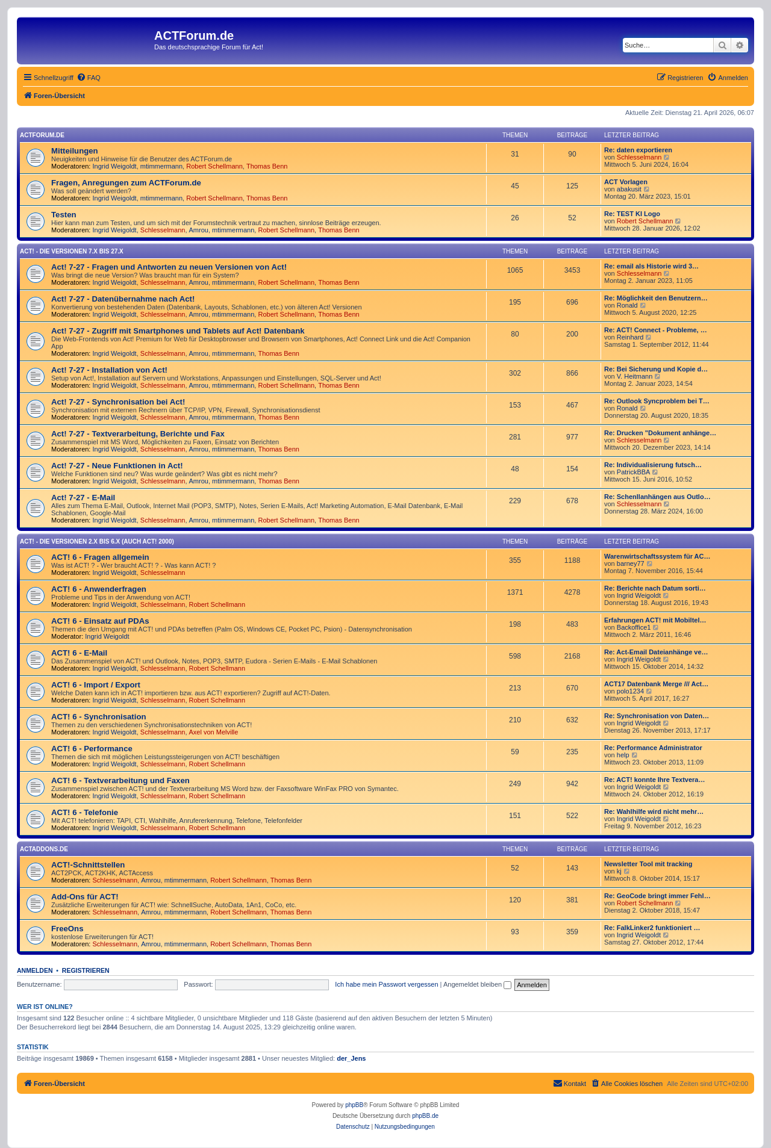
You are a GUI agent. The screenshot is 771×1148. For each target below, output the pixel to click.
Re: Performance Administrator (653, 747)
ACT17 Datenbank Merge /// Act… (656, 683)
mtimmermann (161, 166)
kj (619, 871)
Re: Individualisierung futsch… (653, 464)
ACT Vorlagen (626, 181)
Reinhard (630, 337)
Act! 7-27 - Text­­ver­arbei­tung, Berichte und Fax (138, 433)
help (623, 755)
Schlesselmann (639, 157)
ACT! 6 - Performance (92, 748)
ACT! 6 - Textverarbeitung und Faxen (120, 780)
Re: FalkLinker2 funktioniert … (652, 927)
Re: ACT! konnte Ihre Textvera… (654, 779)
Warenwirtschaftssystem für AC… (657, 556)
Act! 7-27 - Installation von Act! (109, 369)
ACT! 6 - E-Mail (79, 652)
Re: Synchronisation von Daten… (656, 715)
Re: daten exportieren (638, 150)
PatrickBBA (634, 472)
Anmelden (35, 970)
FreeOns (67, 928)
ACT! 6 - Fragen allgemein (100, 557)
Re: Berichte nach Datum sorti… (655, 588)
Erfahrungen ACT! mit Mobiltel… (655, 620)
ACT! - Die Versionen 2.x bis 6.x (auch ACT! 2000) (97, 541)
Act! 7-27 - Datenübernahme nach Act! (123, 298)
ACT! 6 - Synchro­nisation (98, 716)
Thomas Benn (266, 166)
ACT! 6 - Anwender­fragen (98, 589)
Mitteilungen (74, 150)
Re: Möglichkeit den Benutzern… (656, 298)
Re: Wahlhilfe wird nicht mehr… (654, 811)
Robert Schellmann (214, 166)
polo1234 (630, 691)
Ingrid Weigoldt (115, 166)
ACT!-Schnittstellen (88, 864)
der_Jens (351, 1058)
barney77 (631, 563)
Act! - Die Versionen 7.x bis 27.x (71, 251)
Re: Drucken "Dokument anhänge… (660, 432)
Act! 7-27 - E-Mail (83, 497)
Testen (63, 214)
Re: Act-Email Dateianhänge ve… (656, 652)
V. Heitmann (635, 376)
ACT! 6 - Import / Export (95, 684)
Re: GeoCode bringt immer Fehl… (657, 895)
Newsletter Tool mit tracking (648, 863)
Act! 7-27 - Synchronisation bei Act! (118, 401)
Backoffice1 (634, 627)
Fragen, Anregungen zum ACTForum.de (126, 182)
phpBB (354, 1105)
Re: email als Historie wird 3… (651, 266)
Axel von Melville (214, 732)
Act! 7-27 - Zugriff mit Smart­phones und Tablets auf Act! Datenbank (178, 330)
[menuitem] (88, 77)
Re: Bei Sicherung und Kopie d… (656, 369)
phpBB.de (425, 1115)
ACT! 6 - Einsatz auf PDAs (100, 620)
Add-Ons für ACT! (85, 896)
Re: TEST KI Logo (632, 213)
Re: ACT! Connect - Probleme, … (655, 330)
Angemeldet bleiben (477, 984)
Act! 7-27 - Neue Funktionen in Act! (117, 465)
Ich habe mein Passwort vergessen (386, 984)
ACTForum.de (42, 135)
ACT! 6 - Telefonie (84, 812)
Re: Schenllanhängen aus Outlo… (657, 496)
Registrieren (86, 970)
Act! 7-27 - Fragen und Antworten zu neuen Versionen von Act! (169, 266)
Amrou (198, 230)
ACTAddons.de (44, 849)
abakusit (629, 189)
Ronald (627, 305)
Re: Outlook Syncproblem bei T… (657, 401)
